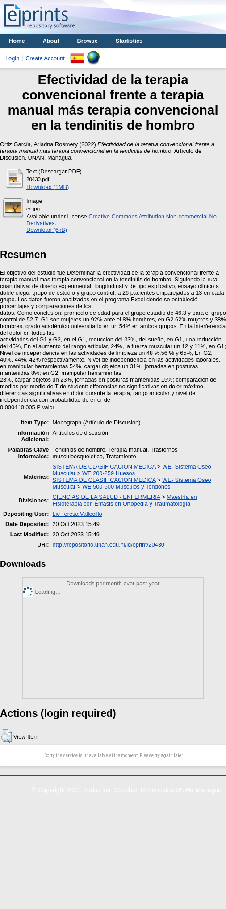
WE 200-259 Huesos (108, 473)
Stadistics (129, 40)
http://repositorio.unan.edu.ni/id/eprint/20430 (108, 544)
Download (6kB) (46, 229)
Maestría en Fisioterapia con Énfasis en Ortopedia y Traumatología (124, 500)
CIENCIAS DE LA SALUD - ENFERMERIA (106, 497)
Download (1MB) (47, 187)
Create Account (45, 58)
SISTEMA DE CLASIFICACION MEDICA (103, 466)
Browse (87, 40)
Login (12, 58)
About (51, 40)
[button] (6, 736)
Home (17, 40)
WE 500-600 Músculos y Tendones (126, 486)
